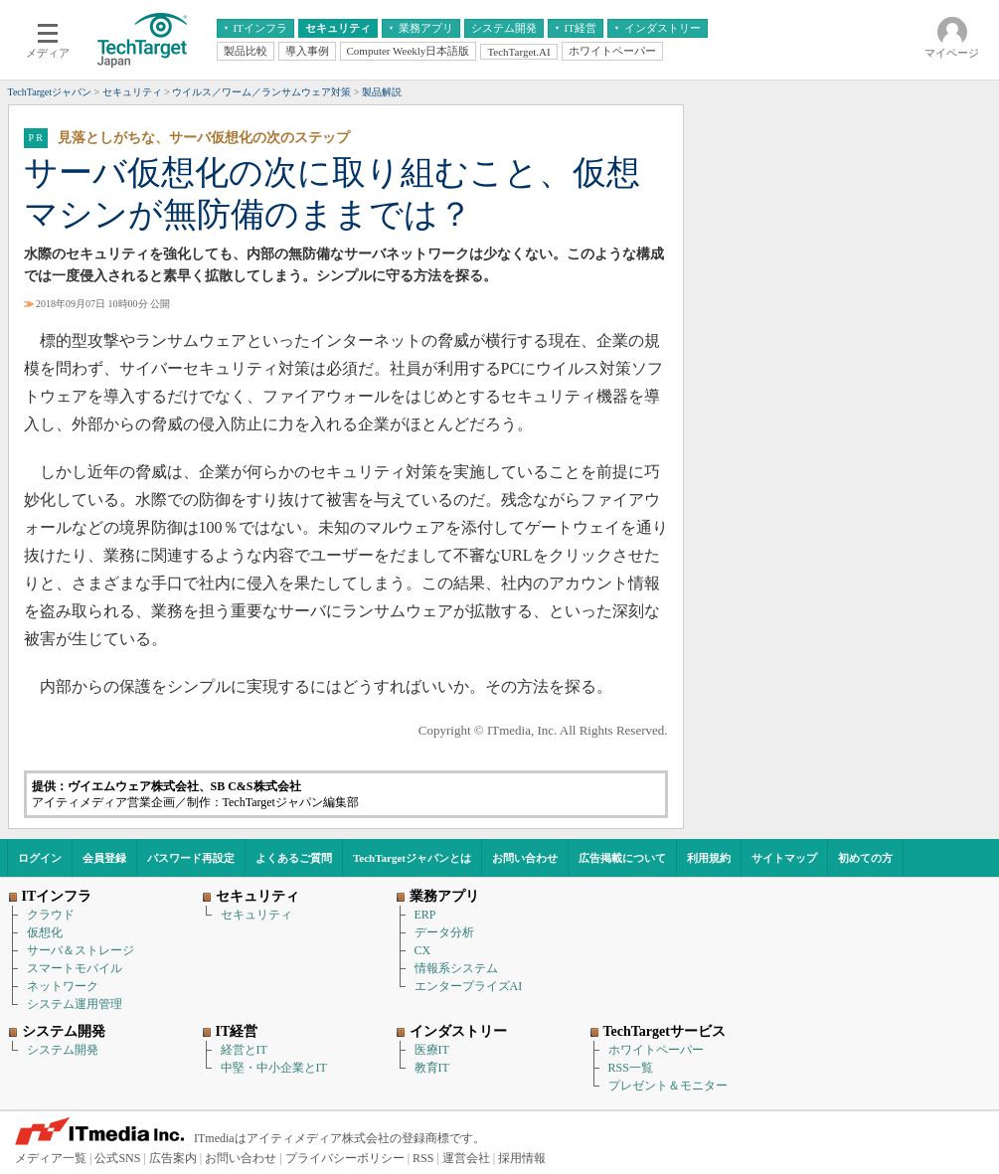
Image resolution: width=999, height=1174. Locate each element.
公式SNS (117, 1158)
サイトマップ (784, 858)
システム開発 (62, 1050)
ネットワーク (62, 986)
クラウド (51, 915)
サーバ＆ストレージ (80, 950)
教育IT (432, 1068)
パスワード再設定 (191, 858)
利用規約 (709, 858)
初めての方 (865, 858)
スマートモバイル (74, 968)
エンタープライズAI (469, 986)
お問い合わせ (525, 858)
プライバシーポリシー (345, 1158)
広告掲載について (622, 858)
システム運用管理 (74, 1004)
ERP (425, 915)
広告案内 (173, 1158)
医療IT (432, 1050)
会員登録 (104, 858)
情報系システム (456, 968)
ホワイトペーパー (656, 1050)
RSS (423, 1158)
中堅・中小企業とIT (274, 1068)
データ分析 (444, 932)
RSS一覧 (630, 1068)
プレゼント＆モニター (668, 1085)
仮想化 (45, 932)
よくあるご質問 (293, 858)
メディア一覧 (50, 1158)
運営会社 (466, 1158)
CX (423, 950)
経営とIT (244, 1050)
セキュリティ (256, 915)
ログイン (40, 858)
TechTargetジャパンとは (412, 858)
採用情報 (522, 1158)
